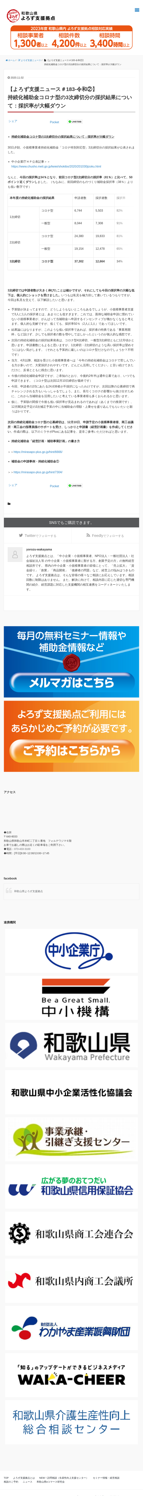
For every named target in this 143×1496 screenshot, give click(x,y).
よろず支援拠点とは (24, 1469)
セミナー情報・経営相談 (106, 1469)
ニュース (27, 1473)
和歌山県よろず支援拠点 (28, 882)
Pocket (54, 122)
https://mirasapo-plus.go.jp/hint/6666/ (38, 443)
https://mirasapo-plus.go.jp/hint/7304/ (38, 463)
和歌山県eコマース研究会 (51, 1473)
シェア (12, 121)
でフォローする (41, 527)
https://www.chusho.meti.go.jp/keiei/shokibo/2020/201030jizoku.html (56, 166)
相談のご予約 (11, 1473)
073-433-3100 (22, 840)
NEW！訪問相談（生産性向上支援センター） (63, 1469)
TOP (6, 1469)
